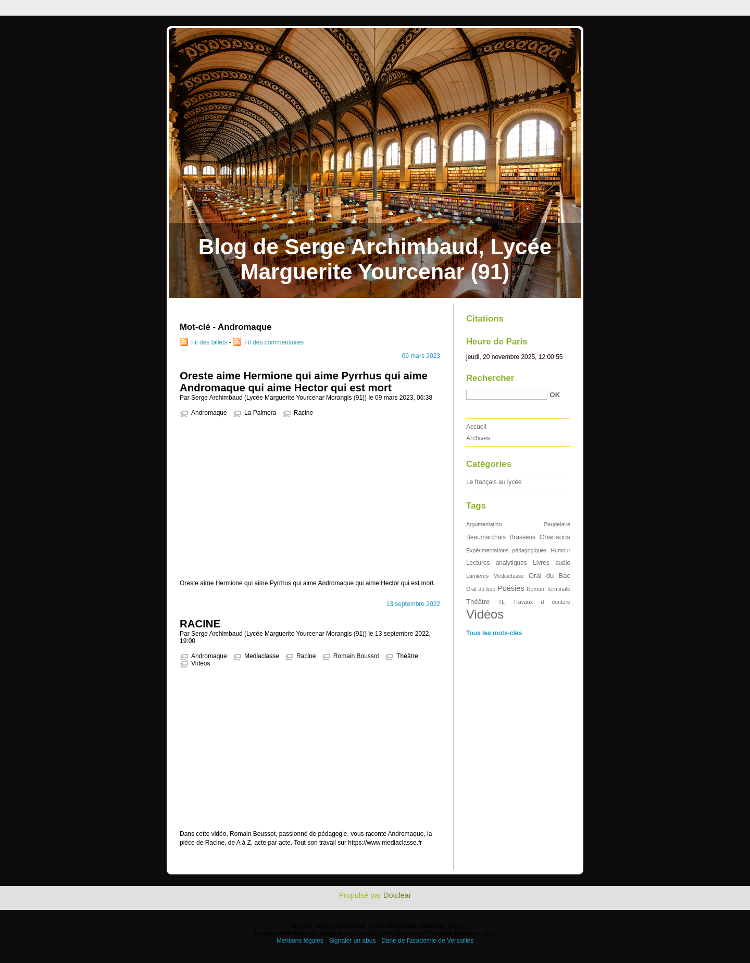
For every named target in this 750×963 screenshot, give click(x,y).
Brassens (523, 537)
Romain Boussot (356, 656)
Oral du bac (480, 589)
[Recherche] (506, 395)
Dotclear (397, 895)
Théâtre (407, 656)
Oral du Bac (549, 575)
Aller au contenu (622, 7)
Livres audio (551, 562)
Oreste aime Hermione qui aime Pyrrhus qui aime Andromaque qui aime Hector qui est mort (304, 381)
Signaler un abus (352, 940)
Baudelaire (557, 524)
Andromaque (209, 412)
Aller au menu (668, 7)
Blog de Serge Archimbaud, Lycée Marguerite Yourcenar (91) (375, 259)
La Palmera (260, 412)
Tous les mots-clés (494, 633)
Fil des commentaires (274, 342)
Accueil (476, 426)
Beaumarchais (486, 537)
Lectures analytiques (496, 562)
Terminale (558, 589)
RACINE (200, 623)
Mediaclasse (261, 656)
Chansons (555, 537)
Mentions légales (300, 940)
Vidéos (200, 663)
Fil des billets (209, 342)
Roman (535, 589)
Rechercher (490, 378)
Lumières (477, 576)
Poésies (510, 588)
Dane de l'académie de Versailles (427, 940)
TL (501, 602)
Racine (303, 412)
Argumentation (484, 524)
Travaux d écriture (541, 602)
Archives (478, 438)
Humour (560, 550)
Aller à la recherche (719, 7)
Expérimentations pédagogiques (506, 550)
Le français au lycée (494, 482)
